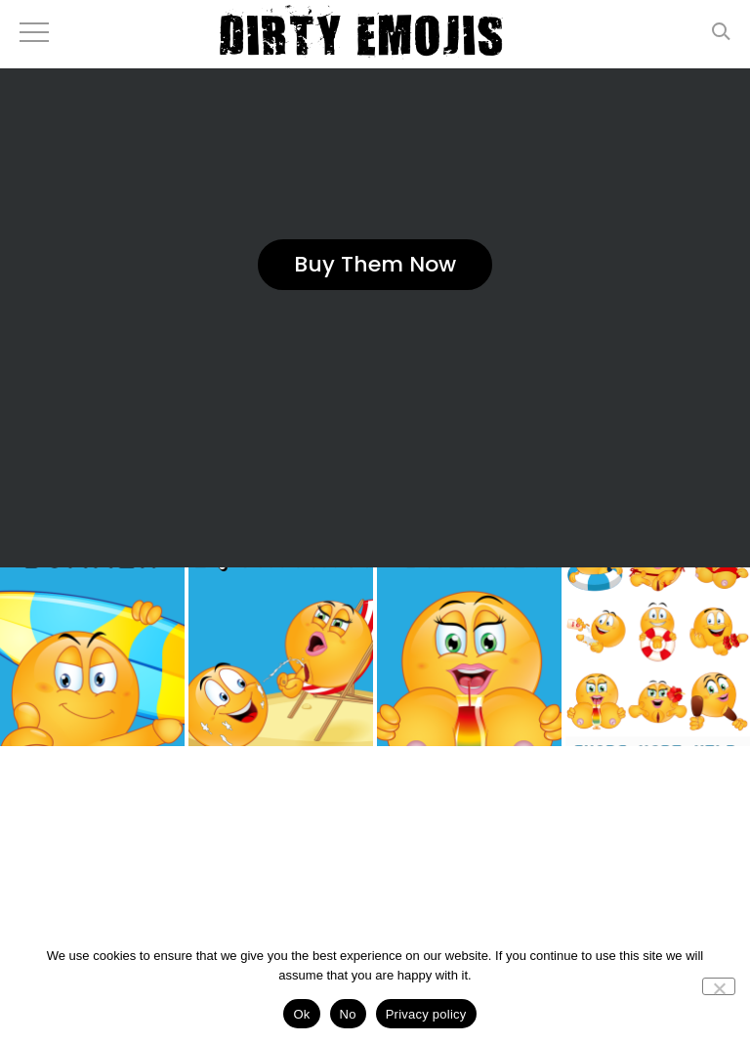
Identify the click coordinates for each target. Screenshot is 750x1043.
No (348, 1014)
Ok (301, 1014)
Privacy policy (426, 1014)
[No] (718, 986)
